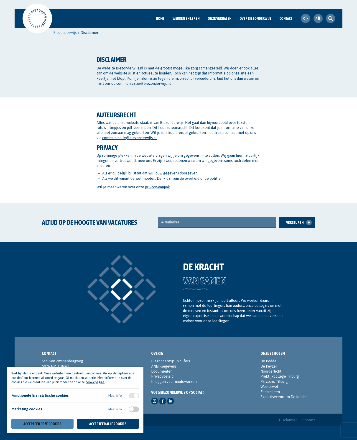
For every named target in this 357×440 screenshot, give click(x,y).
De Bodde (268, 361)
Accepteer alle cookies (107, 424)
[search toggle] (330, 18)
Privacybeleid (162, 376)
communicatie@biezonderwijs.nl (143, 83)
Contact (285, 18)
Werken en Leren (186, 18)
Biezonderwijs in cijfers (170, 361)
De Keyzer (268, 366)
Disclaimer (288, 420)
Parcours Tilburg (274, 381)
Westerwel (269, 386)
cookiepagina (95, 382)
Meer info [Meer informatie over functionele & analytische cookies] (115, 395)
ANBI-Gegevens (164, 366)
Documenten (161, 371)
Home (160, 18)
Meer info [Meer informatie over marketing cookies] (115, 409)
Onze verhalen (220, 18)
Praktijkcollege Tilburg (279, 376)
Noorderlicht (270, 371)
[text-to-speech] (305, 18)
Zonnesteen (270, 392)
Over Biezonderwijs (255, 18)
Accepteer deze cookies (42, 424)
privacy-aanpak (157, 187)
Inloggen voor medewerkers (174, 381)
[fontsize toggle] (318, 18)
